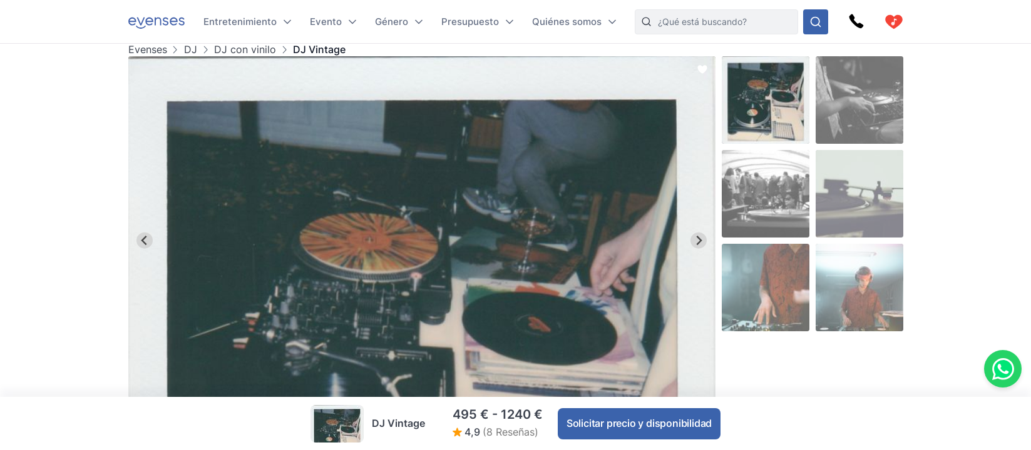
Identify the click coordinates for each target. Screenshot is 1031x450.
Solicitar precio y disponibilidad (639, 423)
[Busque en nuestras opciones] (815, 21)
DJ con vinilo (245, 50)
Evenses (147, 50)
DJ (190, 50)
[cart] (894, 21)
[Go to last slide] (144, 240)
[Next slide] (698, 240)
